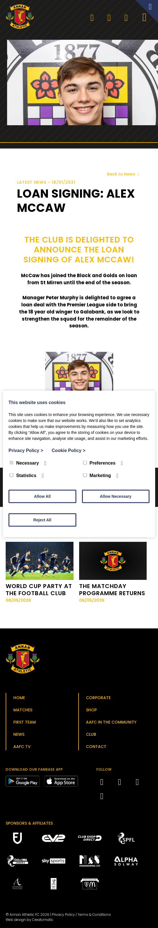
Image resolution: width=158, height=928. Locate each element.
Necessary (24, 463)
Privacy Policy (63, 914)
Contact (96, 746)
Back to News (124, 174)
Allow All (42, 496)
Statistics (23, 475)
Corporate (98, 698)
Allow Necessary (115, 496)
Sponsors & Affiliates (29, 823)
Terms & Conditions (94, 914)
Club (91, 734)
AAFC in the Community (111, 722)
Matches (22, 710)
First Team (24, 722)
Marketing (97, 475)
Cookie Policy (68, 450)
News (18, 734)
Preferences (99, 463)
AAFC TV (22, 746)
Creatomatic (42, 919)
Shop (91, 710)
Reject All (42, 520)
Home (19, 698)
